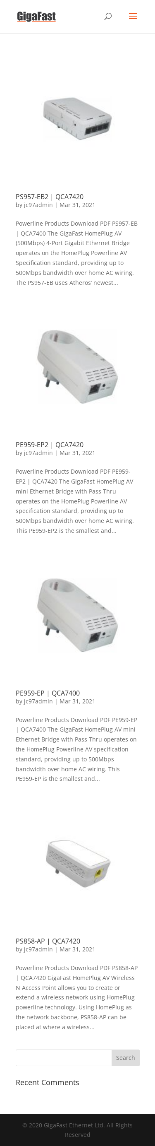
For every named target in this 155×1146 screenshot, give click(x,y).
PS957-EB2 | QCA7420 (49, 196)
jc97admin (38, 205)
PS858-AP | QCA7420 (48, 941)
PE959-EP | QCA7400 (48, 693)
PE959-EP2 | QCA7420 (49, 444)
